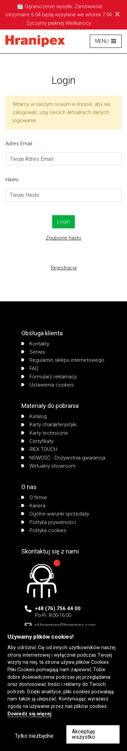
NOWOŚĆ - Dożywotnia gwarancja (63, 458)
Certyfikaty (37, 441)
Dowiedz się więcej (29, 714)
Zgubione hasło (63, 238)
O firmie (34, 497)
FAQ (29, 368)
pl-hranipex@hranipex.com (65, 625)
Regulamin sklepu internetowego (62, 360)
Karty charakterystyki (49, 424)
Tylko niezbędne (34, 736)
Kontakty (35, 344)
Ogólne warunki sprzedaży (55, 514)
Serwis (33, 352)
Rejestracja (64, 268)
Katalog (34, 416)
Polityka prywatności (48, 522)
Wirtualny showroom (48, 466)
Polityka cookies (43, 530)
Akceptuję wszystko (83, 734)
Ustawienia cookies (47, 385)
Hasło (12, 179)
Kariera (33, 506)
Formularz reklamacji (49, 377)
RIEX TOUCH (39, 449)
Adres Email (18, 143)
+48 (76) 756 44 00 (58, 608)
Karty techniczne (44, 433)
